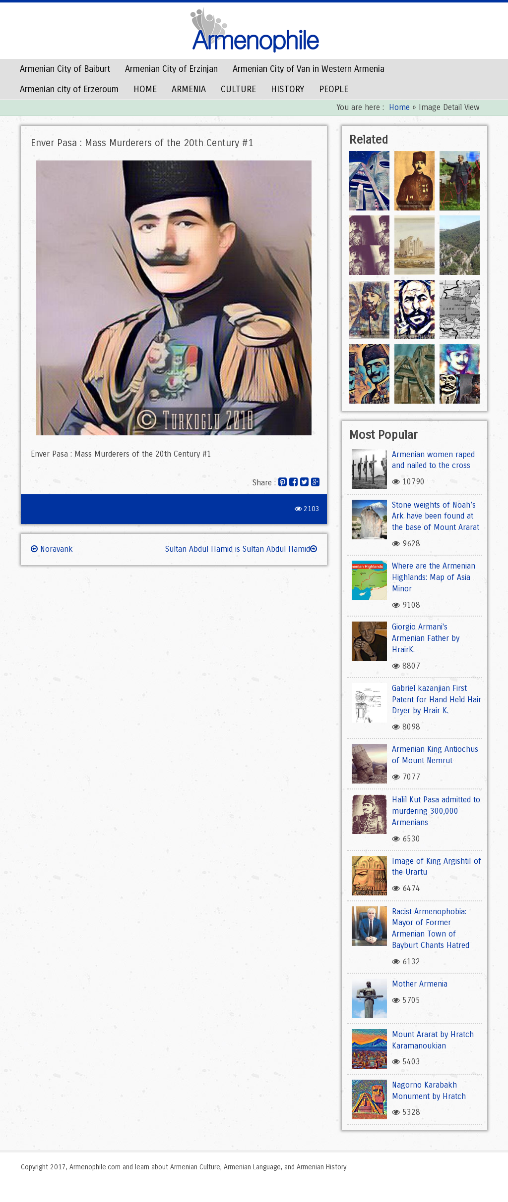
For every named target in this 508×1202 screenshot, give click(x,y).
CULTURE (238, 89)
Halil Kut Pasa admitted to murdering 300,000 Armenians (436, 811)
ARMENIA (189, 89)
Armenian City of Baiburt (65, 68)
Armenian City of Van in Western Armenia (308, 68)
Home (399, 107)
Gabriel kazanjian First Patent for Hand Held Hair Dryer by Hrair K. (436, 699)
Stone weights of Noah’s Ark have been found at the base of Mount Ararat (435, 516)
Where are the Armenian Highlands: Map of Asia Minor (433, 577)
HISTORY (287, 89)
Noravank (52, 549)
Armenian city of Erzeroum (69, 89)
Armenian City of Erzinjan (171, 68)
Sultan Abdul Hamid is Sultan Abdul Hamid (241, 549)
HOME (145, 89)
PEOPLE (333, 89)
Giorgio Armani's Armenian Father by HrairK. (425, 638)
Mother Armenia (419, 984)
